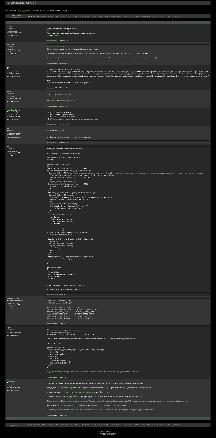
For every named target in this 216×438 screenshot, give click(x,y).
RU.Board (110, 433)
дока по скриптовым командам (81, 392)
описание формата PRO (68, 405)
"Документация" (97, 405)
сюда (53, 301)
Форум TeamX (10, 11)
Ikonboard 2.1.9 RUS (111, 431)
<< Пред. (13, 17)
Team (114, 433)
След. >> (18, 17)
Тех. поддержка (24, 11)
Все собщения (176, 16)
